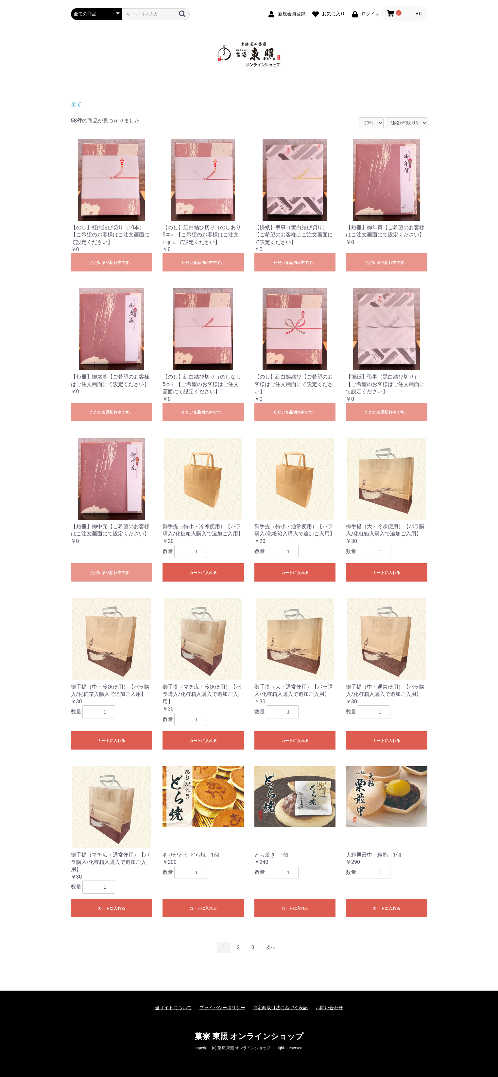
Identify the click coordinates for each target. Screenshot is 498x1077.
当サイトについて (173, 1007)
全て (76, 104)
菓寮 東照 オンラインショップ (249, 1036)
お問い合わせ (329, 1007)
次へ (270, 947)
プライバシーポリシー (222, 1007)
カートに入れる (203, 572)
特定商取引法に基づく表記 (280, 1007)
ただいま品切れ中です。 (111, 262)
